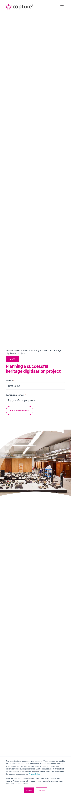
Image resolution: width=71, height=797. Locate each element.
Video (25, 350)
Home (9, 350)
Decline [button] (42, 790)
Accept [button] (29, 790)
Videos (17, 350)
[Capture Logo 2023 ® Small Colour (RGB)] (19, 4)
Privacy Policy (34, 774)
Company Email (16, 395)
